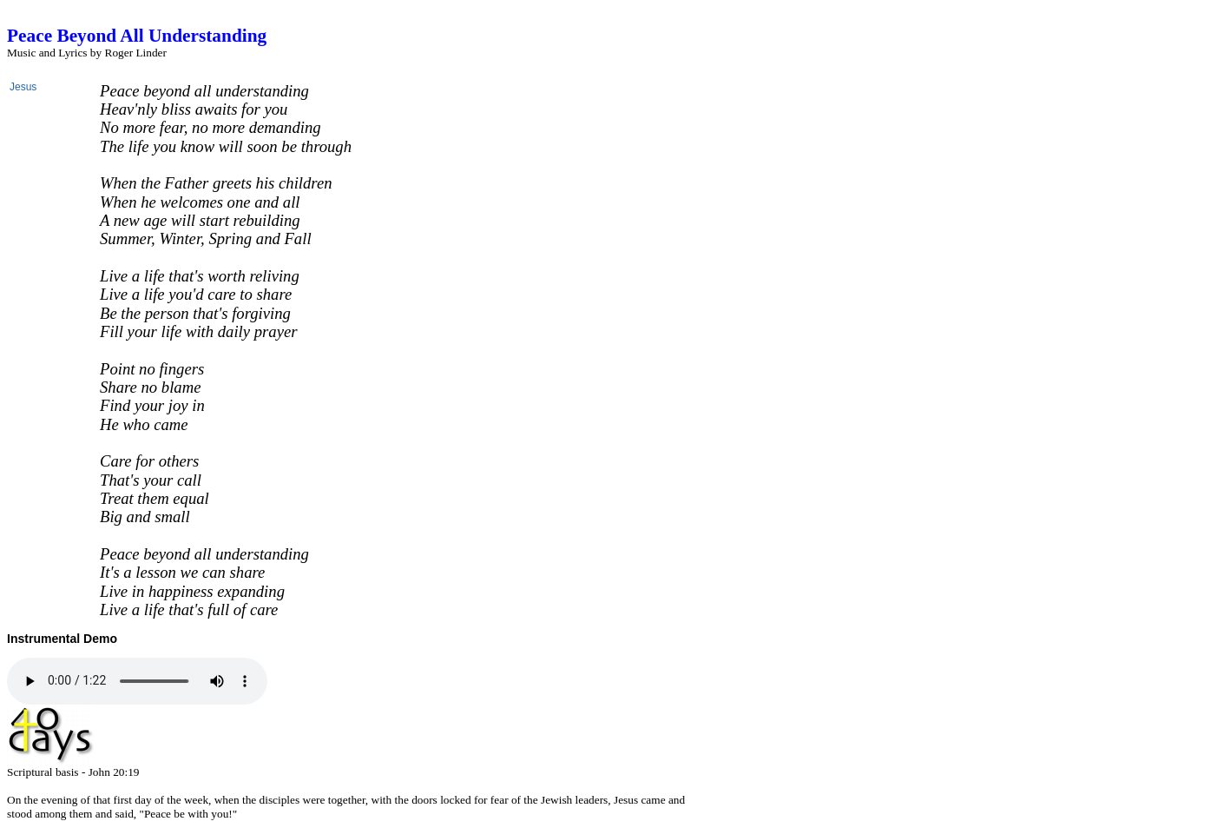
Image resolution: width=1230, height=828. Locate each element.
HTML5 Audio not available (137, 681)
